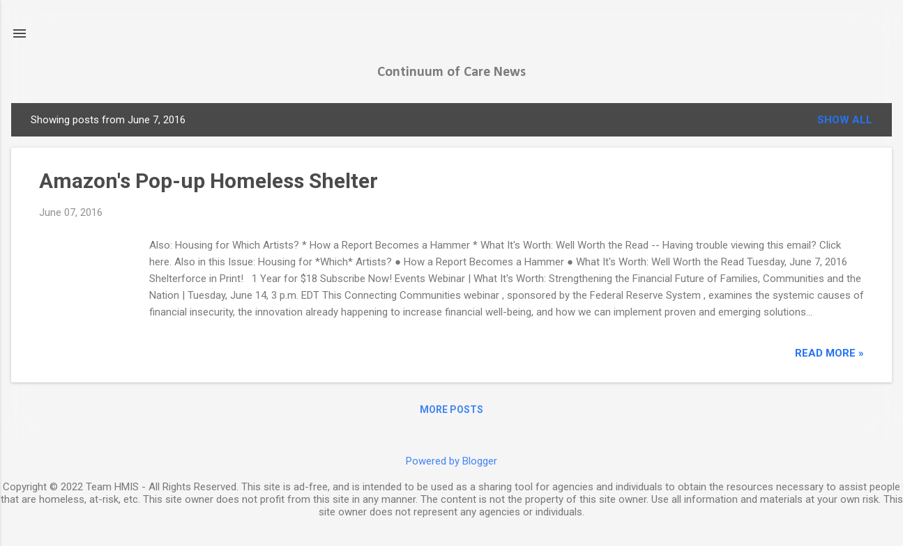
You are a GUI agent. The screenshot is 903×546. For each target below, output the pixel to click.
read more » (829, 353)
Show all (844, 120)
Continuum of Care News (451, 72)
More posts (451, 409)
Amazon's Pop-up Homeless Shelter (208, 181)
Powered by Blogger (451, 461)
